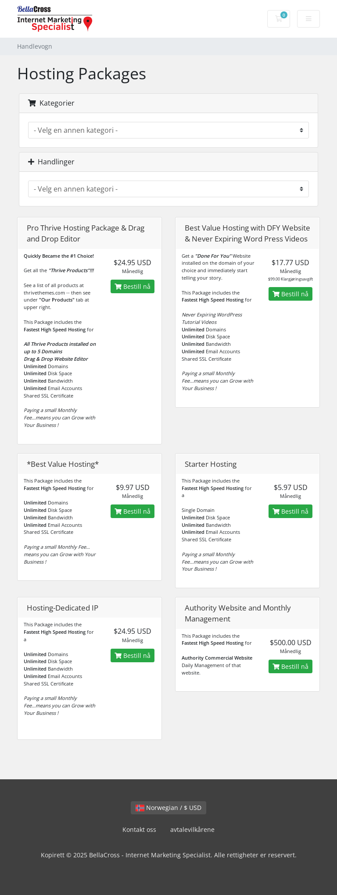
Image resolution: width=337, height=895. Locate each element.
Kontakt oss (139, 829)
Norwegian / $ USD (168, 807)
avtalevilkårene (192, 829)
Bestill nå (133, 286)
